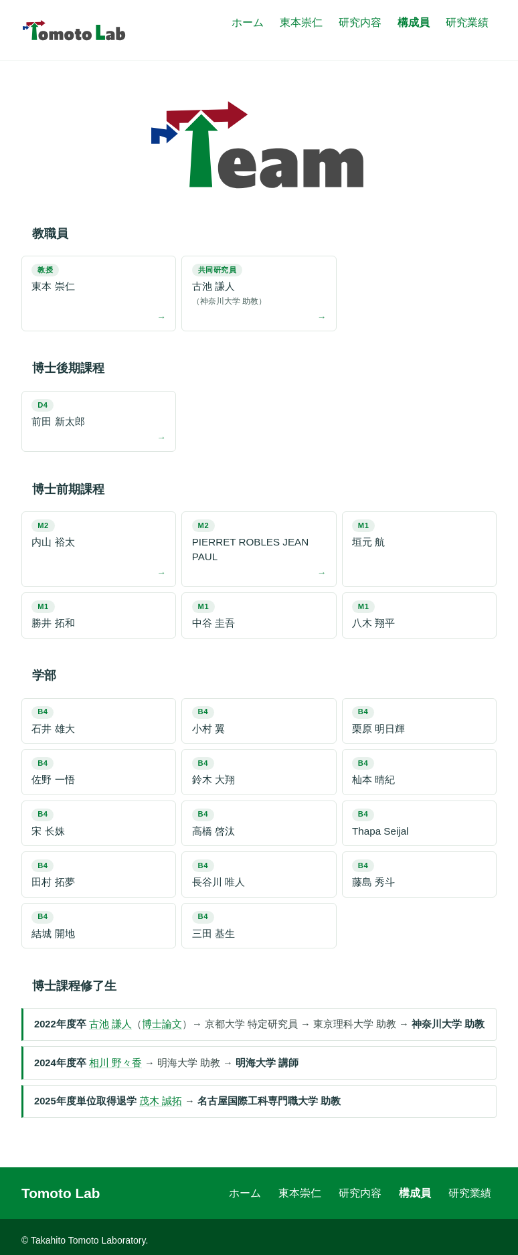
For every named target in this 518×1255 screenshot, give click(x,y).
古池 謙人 (259, 286)
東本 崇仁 (52, 278)
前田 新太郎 (57, 413)
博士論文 (162, 1024)
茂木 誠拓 (160, 1101)
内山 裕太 (52, 533)
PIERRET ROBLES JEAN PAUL (250, 540)
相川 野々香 (115, 1063)
